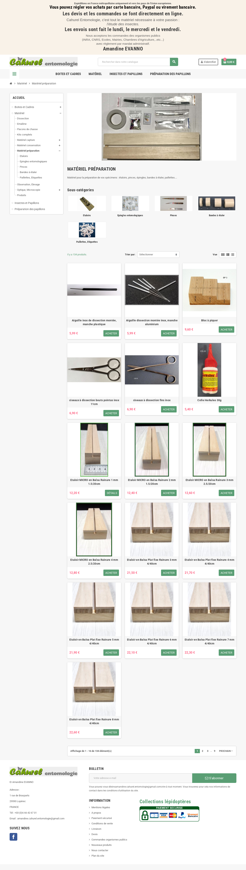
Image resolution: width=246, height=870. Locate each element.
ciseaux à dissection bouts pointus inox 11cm (94, 402)
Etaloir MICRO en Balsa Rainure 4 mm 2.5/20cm (94, 561)
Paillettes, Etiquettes (87, 241)
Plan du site (97, 855)
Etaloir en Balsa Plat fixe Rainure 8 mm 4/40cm (94, 721)
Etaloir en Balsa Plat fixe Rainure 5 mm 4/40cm (94, 641)
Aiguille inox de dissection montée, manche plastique (94, 322)
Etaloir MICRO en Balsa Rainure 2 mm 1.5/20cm (152, 481)
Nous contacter (99, 850)
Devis (94, 834)
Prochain (226, 751)
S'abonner (214, 778)
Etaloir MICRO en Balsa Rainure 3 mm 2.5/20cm (209, 481)
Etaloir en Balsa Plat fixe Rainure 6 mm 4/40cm (152, 641)
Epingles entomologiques (130, 215)
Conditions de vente (102, 823)
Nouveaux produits (101, 845)
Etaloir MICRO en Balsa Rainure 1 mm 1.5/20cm (94, 481)
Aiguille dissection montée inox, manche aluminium (152, 322)
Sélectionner (146, 254)
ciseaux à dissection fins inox (151, 400)
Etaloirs (87, 215)
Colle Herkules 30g (209, 400)
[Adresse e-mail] (140, 778)
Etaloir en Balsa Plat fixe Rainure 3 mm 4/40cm (152, 561)
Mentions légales (100, 807)
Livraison (96, 828)
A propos (96, 812)
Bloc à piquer (209, 320)
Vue (215, 254)
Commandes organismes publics (109, 839)
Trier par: (130, 254)
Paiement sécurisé (101, 818)
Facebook (13, 837)
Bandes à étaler (217, 215)
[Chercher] (138, 62)
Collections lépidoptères (165, 801)
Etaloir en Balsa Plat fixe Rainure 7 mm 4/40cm (209, 641)
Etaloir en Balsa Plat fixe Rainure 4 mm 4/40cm (209, 561)
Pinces (173, 215)
